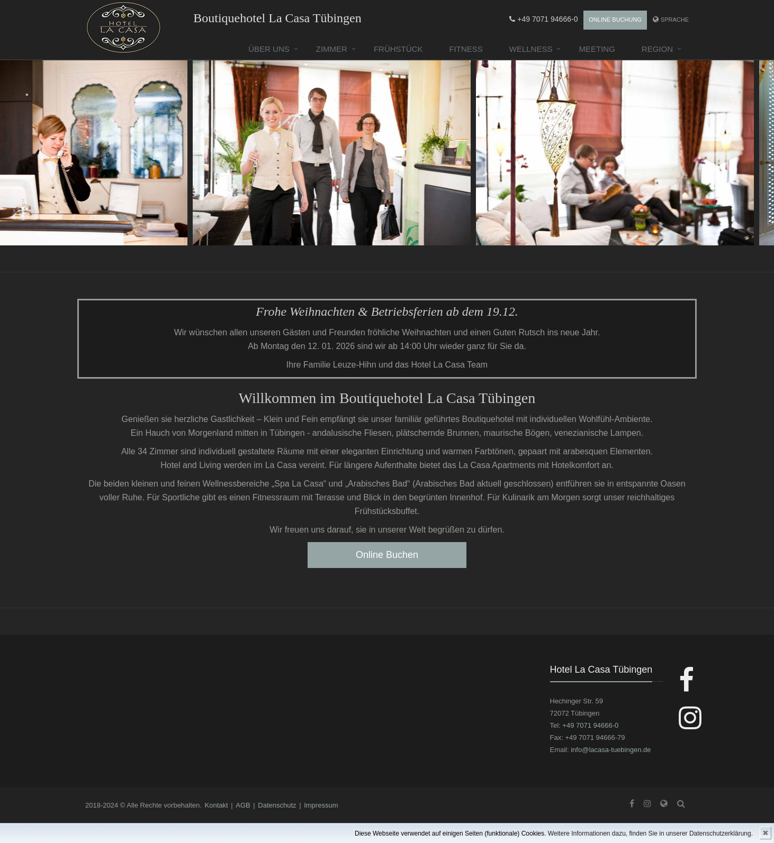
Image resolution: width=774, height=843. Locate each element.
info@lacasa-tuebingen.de (611, 750)
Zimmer (331, 48)
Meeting (597, 48)
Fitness (465, 48)
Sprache (675, 19)
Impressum (321, 805)
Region (657, 48)
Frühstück (398, 48)
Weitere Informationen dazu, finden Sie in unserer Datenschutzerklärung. (650, 833)
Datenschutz (277, 805)
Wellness (531, 48)
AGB (243, 805)
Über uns (269, 48)
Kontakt (216, 805)
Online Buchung (615, 19)
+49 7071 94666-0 (543, 19)
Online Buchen (387, 554)
